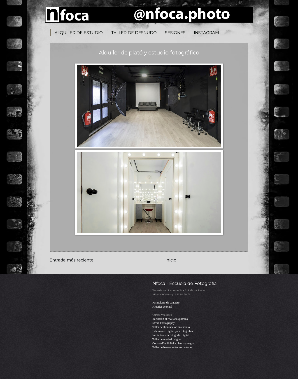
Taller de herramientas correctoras (172, 347)
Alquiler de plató (162, 306)
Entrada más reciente (71, 260)
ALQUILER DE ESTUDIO (79, 32)
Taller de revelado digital (167, 339)
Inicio (170, 260)
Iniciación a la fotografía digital (170, 335)
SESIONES (175, 32)
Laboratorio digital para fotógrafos (172, 331)
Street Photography (163, 323)
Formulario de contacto (165, 302)
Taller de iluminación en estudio (171, 327)
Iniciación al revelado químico (170, 318)
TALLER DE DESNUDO (134, 32)
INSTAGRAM (206, 32)
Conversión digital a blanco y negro (173, 343)
